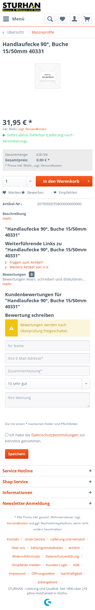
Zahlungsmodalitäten (47, 547)
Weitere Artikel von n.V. (27, 267)
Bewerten (33, 192)
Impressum (17, 573)
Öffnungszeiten (43, 573)
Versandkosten (17, 523)
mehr (7, 218)
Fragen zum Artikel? (24, 262)
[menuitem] (13, 19)
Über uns (18, 547)
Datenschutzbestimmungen (55, 435)
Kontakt (13, 539)
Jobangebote (47, 582)
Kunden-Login (56, 565)
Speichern (16, 453)
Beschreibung (14, 213)
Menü (13, 18)
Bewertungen (14, 274)
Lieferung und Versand (67, 539)
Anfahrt (74, 547)
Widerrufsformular (26, 556)
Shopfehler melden (26, 565)
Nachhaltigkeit (71, 573)
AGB (76, 565)
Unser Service (35, 539)
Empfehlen (65, 192)
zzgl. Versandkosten (32, 129)
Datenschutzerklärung (62, 556)
